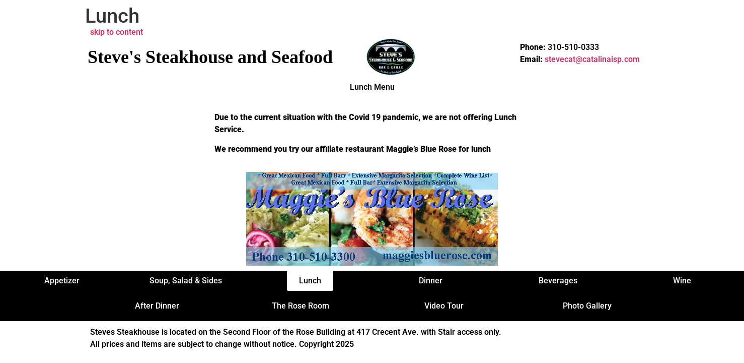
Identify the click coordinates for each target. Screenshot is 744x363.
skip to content (116, 32)
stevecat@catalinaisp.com (592, 59)
